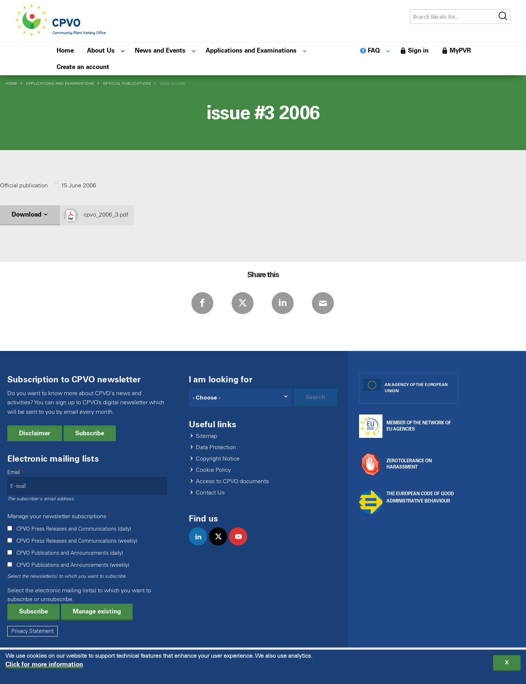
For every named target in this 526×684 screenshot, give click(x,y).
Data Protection (216, 447)
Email (13, 472)
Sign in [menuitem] (418, 50)
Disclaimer (34, 433)
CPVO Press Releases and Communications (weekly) (76, 541)
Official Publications (127, 83)
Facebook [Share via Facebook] (202, 303)
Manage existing (97, 611)
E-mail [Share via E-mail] (323, 303)
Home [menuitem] (65, 50)
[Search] (240, 398)
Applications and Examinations (60, 83)
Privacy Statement (32, 631)
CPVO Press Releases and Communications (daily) (73, 529)
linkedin (201, 544)
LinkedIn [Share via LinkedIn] (283, 303)
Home (11, 83)
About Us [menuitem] (101, 50)
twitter (221, 544)
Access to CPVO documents (232, 481)
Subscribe (89, 433)
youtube (241, 544)
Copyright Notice (218, 459)
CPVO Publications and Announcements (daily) (69, 553)
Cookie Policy (213, 470)
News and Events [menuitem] (160, 50)
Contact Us (210, 493)
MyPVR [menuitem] (460, 50)
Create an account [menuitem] (83, 66)
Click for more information (44, 666)
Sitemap (206, 436)
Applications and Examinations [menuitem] (251, 50)
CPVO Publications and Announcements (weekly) (72, 565)
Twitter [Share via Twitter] (243, 303)
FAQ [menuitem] (374, 50)
